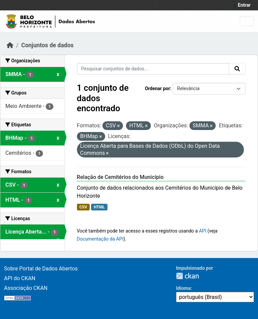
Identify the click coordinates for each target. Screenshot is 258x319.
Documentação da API (100, 239)
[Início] (10, 45)
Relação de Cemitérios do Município (120, 177)
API (202, 231)
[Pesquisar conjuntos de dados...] (153, 69)
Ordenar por (157, 88)
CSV (83, 207)
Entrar (244, 5)
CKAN (187, 275)
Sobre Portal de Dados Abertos (41, 268)
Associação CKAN (26, 288)
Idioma (183, 288)
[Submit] (237, 68)
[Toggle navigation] (247, 21)
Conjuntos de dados (47, 45)
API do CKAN (19, 278)
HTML (99, 207)
